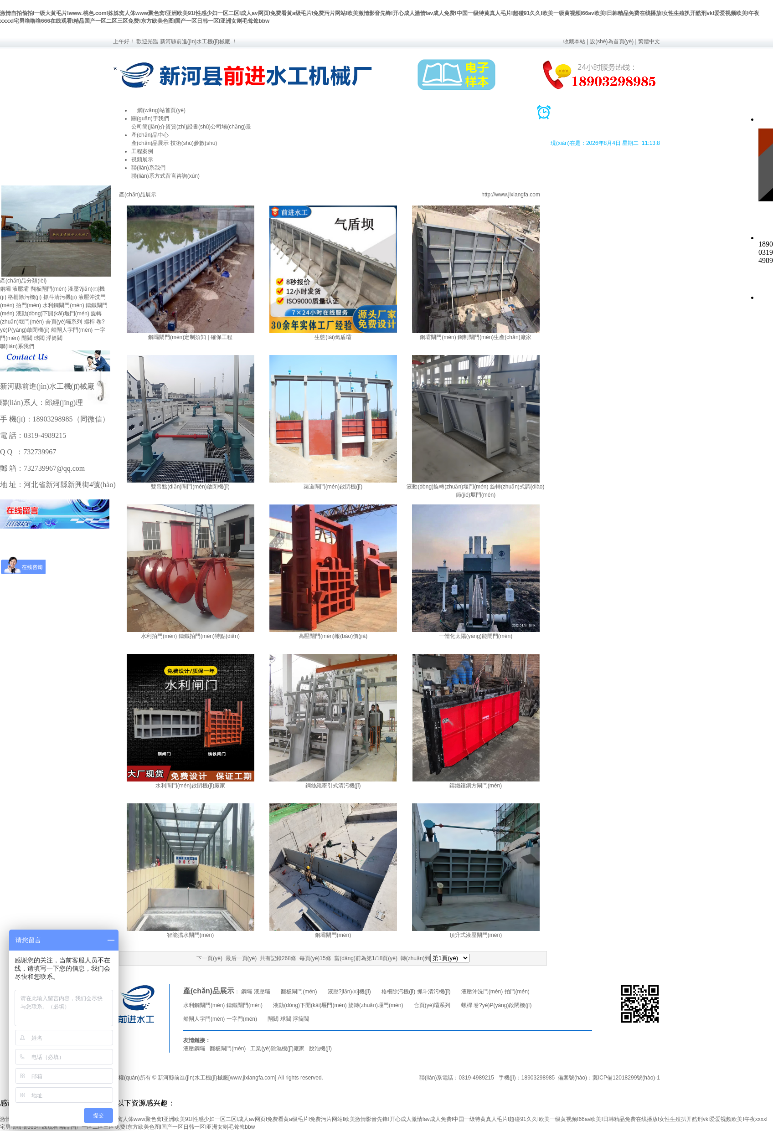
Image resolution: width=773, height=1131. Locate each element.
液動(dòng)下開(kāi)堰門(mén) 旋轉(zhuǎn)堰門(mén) (338, 1005)
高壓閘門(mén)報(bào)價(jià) (333, 636)
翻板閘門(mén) (49, 289)
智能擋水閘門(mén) (190, 935)
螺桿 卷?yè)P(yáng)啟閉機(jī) (496, 1005)
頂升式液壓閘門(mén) (475, 935)
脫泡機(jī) (320, 1048)
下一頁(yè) (209, 958)
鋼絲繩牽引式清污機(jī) (333, 785)
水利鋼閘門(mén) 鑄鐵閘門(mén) (223, 1005)
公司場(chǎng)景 (231, 126)
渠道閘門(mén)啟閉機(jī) (333, 486)
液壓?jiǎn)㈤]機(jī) (349, 991)
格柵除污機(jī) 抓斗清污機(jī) (42, 297)
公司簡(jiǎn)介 (148, 126)
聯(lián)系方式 (148, 176)
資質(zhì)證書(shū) (188, 126)
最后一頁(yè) (241, 958)
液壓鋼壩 (194, 1048)
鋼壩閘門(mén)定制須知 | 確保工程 (190, 337)
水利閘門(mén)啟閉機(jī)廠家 (190, 785)
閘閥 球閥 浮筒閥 (42, 338)
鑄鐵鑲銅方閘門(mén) (475, 785)
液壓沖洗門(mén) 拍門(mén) (495, 991)
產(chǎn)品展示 (150, 143)
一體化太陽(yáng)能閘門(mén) (475, 636)
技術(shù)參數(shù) (193, 143)
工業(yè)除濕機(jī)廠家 (277, 1048)
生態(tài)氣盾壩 (332, 337)
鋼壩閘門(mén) (333, 935)
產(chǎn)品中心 (150, 135)
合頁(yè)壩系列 (64, 322)
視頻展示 (142, 159)
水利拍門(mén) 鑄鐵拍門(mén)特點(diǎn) (190, 636)
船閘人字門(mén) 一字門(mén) (220, 1019)
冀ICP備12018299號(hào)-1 (626, 1077)
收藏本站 (574, 41)
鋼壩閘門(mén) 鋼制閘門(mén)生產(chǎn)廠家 (475, 337)
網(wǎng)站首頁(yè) (158, 110)
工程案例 (142, 151)
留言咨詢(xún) (182, 176)
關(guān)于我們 (150, 118)
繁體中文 (649, 41)
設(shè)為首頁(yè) (612, 41)
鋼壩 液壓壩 (14, 289)
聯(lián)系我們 (148, 168)
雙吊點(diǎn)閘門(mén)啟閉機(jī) (190, 486)
